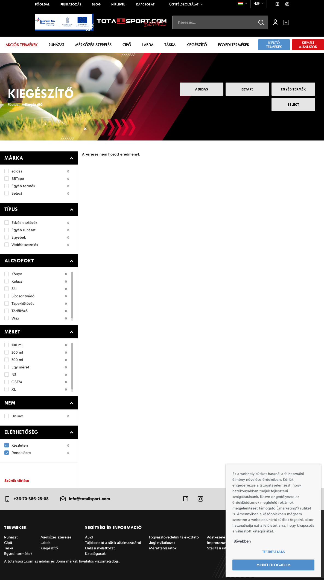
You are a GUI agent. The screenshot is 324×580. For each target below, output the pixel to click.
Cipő (126, 45)
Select (293, 104)
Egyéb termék (293, 89)
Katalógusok (95, 553)
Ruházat (56, 45)
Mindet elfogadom (273, 565)
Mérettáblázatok (162, 548)
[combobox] (243, 3)
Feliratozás (70, 4)
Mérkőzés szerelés (93, 45)
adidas (201, 89)
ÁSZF (89, 537)
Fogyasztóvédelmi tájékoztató (174, 537)
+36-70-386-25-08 (26, 499)
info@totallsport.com (85, 499)
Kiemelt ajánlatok (308, 45)
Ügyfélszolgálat (184, 4)
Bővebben (242, 541)
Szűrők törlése (16, 480)
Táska (170, 45)
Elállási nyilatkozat (100, 548)
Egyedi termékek (233, 45)
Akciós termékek (21, 45)
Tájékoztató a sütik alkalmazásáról (113, 542)
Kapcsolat (145, 4)
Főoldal (42, 4)
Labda (147, 45)
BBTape (247, 89)
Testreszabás (273, 552)
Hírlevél (118, 4)
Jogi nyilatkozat (162, 542)
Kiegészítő (196, 45)
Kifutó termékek (274, 45)
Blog (96, 4)
